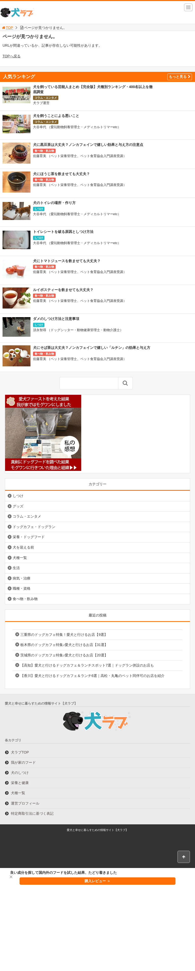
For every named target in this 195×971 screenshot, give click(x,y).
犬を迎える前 (23, 547)
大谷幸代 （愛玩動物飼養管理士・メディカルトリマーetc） (77, 127)
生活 (16, 568)
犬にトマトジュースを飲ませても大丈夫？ (67, 261)
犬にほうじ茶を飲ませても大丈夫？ (61, 174)
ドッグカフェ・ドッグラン (34, 527)
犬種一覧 (20, 558)
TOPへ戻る (12, 56)
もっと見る (179, 77)
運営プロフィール (25, 803)
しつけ (39, 208)
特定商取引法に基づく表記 (32, 813)
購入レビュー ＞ (97, 881)
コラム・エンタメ (46, 97)
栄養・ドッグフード (29, 537)
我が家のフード (23, 762)
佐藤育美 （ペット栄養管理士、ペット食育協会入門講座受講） (79, 156)
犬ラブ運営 (41, 103)
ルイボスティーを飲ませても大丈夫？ (63, 290)
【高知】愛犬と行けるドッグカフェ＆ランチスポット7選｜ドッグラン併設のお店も (87, 665)
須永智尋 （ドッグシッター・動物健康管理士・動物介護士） (78, 330)
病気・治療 (21, 578)
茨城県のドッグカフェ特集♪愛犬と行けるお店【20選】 (64, 655)
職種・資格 (21, 588)
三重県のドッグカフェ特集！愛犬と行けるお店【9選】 (64, 635)
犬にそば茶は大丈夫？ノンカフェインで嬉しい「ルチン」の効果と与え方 (91, 348)
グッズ (18, 506)
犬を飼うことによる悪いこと (56, 116)
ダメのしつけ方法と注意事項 (56, 319)
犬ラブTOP (20, 752)
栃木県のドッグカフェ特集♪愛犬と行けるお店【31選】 (64, 645)
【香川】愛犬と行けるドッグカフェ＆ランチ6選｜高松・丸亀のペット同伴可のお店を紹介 (92, 676)
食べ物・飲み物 (44, 150)
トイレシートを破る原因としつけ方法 (63, 232)
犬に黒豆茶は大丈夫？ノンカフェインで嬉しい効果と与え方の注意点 (88, 145)
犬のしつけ (20, 773)
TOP (7, 28)
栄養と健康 (20, 783)
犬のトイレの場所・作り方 (54, 203)
